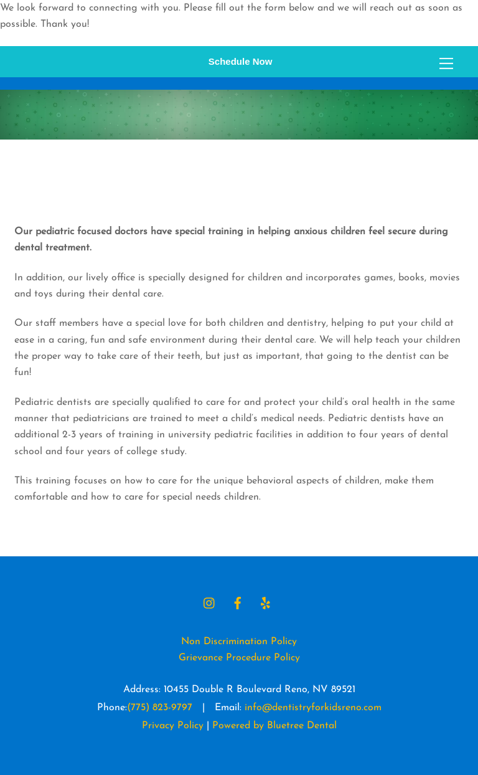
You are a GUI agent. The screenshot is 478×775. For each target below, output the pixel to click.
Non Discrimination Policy (239, 642)
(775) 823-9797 (159, 708)
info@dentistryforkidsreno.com (313, 708)
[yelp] (265, 602)
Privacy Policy (173, 726)
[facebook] (237, 602)
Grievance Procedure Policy (239, 658)
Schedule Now (241, 61)
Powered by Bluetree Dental (274, 726)
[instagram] (209, 602)
